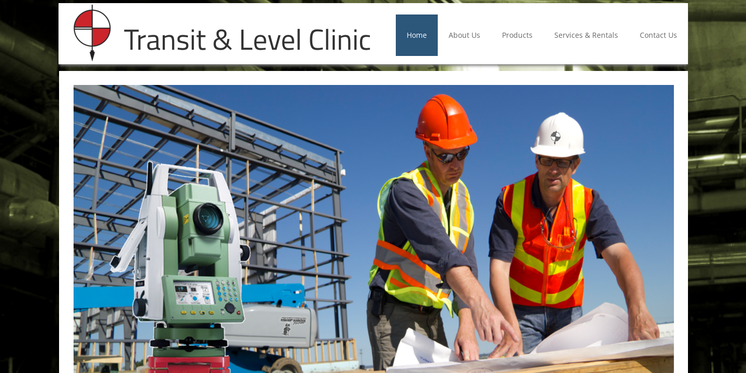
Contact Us (658, 35)
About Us (464, 35)
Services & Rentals (586, 35)
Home (417, 35)
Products (517, 35)
